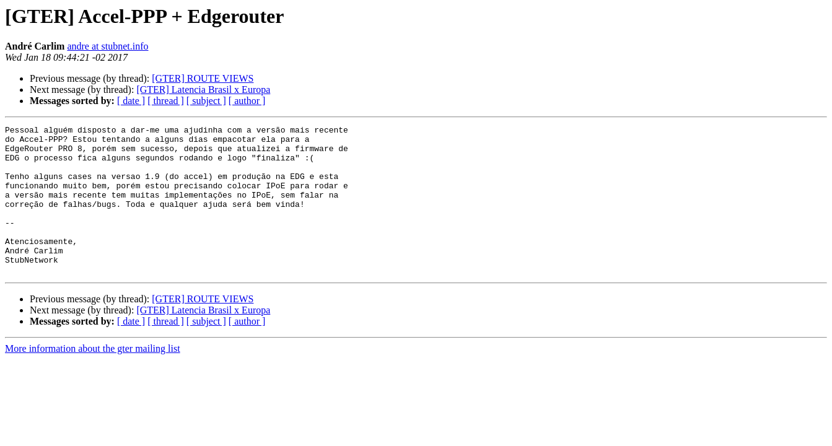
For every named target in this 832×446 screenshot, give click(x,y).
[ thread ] (165, 100)
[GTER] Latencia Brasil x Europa (203, 89)
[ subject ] (206, 100)
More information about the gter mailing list (92, 378)
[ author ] (247, 100)
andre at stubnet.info (107, 46)
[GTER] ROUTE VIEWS (202, 78)
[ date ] (131, 100)
